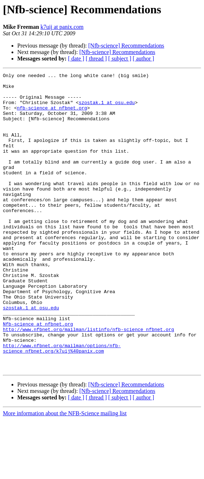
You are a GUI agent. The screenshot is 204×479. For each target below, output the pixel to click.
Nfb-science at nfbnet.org (38, 374)
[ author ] (143, 58)
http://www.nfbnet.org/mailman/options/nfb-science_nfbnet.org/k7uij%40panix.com (62, 403)
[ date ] (76, 58)
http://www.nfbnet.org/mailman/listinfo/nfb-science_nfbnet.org (88, 381)
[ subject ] (119, 58)
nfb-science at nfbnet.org (52, 115)
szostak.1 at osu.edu (107, 109)
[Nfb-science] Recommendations (126, 45)
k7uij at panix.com (62, 27)
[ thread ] (96, 58)
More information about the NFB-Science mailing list (65, 473)
